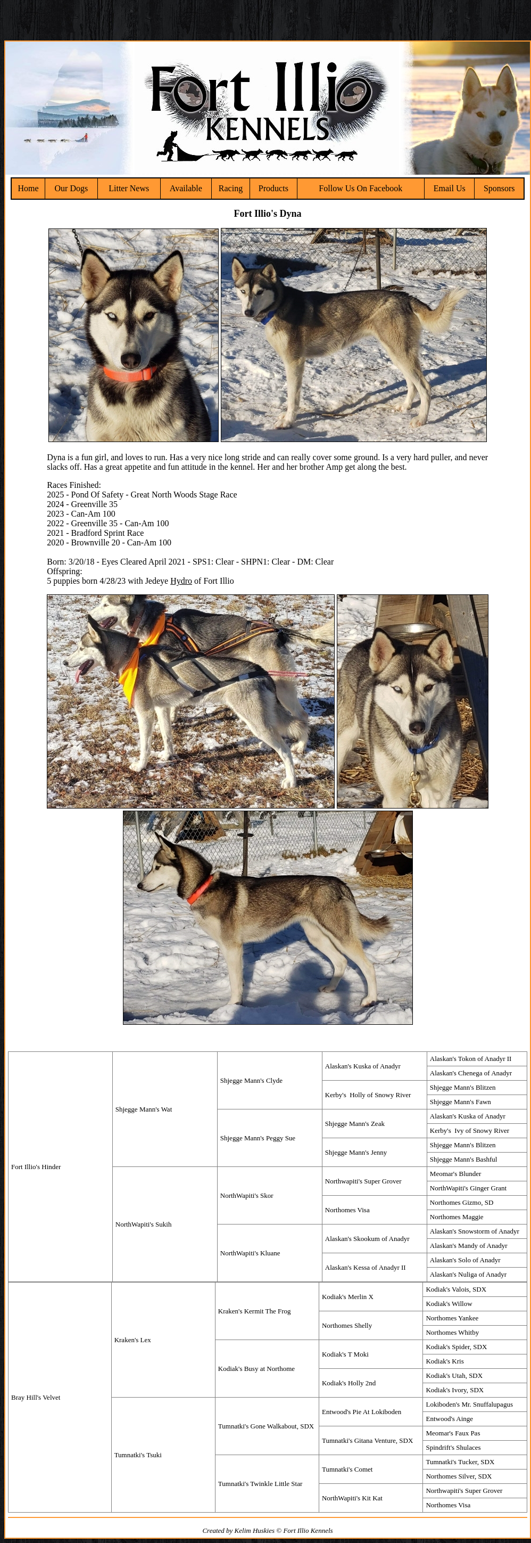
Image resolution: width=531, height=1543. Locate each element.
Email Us (450, 188)
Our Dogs (71, 188)
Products (273, 188)
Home (28, 188)
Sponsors (499, 188)
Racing (231, 188)
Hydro (181, 580)
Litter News (129, 188)
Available (186, 188)
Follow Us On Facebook (360, 188)
